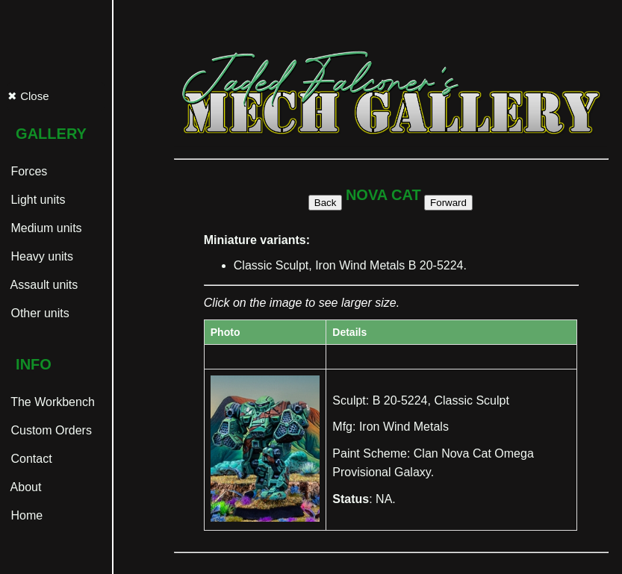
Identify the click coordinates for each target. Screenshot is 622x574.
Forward (448, 202)
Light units (36, 199)
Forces (27, 171)
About (24, 487)
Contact (29, 458)
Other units (38, 313)
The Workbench (51, 402)
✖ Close (28, 96)
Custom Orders (49, 430)
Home (25, 515)
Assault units (42, 284)
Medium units (44, 228)
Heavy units (40, 256)
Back (325, 202)
